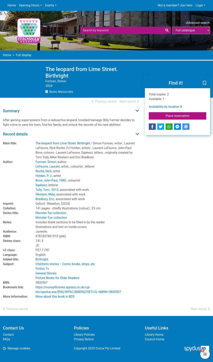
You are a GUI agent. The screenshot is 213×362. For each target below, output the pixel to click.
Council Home (154, 339)
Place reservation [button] (186, 115)
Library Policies (84, 334)
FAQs (6, 339)
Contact (8, 334)
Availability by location (165, 107)
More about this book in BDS (55, 296)
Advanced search (198, 23)
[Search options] (191, 30)
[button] (204, 83)
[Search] (167, 30)
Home (12, 5)
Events (49, 5)
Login (199, 5)
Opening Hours (29, 5)
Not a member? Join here (175, 5)
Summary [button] (11, 111)
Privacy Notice (84, 339)
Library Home (154, 334)
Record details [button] (15, 134)
